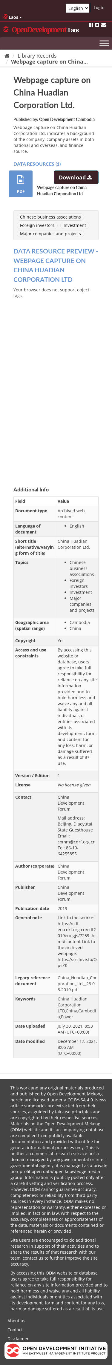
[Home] (7, 55)
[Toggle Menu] (104, 43)
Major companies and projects (50, 233)
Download (76, 177)
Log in (99, 7)
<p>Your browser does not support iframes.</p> (56, 382)
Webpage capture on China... (49, 61)
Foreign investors (37, 225)
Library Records (37, 55)
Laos (12, 17)
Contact (15, 1329)
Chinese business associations (50, 217)
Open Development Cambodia (67, 119)
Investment (75, 225)
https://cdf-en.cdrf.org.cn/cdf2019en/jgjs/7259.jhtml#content (77, 932)
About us (16, 1321)
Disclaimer (18, 1338)
